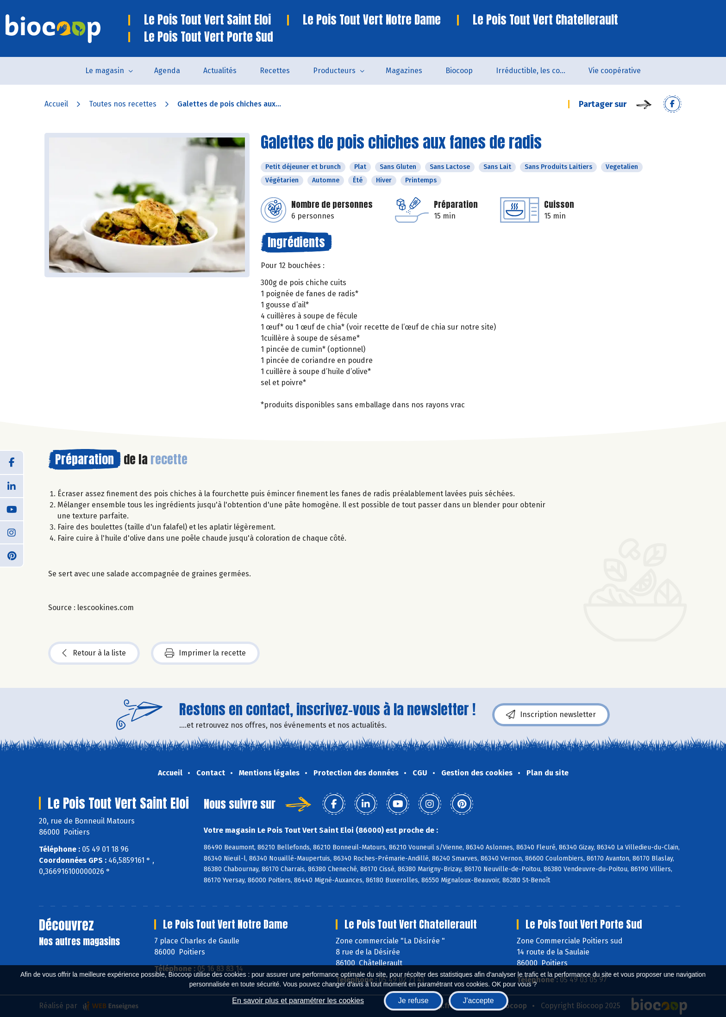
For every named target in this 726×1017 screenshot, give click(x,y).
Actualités (220, 70)
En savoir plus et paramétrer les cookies (298, 1001)
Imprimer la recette (205, 653)
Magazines (404, 70)
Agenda (167, 70)
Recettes (275, 70)
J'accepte (478, 1001)
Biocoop (459, 70)
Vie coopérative (614, 70)
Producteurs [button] (334, 70)
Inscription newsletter (551, 714)
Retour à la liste (94, 653)
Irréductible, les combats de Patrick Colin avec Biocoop (536, 70)
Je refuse (413, 1001)
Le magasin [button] (104, 70)
